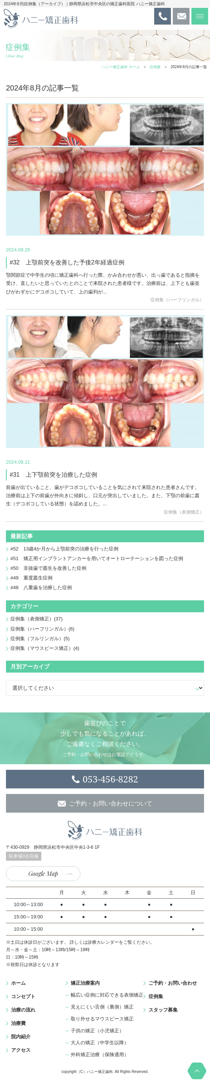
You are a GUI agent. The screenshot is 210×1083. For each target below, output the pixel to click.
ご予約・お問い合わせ (173, 983)
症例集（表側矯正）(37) (36, 619)
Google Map (43, 873)
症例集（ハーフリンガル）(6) (42, 629)
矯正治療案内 (85, 983)
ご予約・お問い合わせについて (110, 803)
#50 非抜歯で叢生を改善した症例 (48, 568)
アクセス (21, 1050)
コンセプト (23, 996)
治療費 (18, 1023)
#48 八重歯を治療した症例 (41, 587)
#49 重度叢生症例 (31, 578)
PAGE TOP (197, 1071)
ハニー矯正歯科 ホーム (121, 67)
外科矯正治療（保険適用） (100, 1054)
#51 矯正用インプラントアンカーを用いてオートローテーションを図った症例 (96, 558)
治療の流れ (23, 1010)
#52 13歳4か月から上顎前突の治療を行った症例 (64, 549)
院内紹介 (21, 1036)
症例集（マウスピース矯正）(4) (44, 648)
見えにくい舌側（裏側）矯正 (102, 1007)
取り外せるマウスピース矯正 (102, 1019)
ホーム (18, 983)
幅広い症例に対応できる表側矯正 (107, 995)
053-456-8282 (110, 779)
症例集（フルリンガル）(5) (40, 638)
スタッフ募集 (163, 1010)
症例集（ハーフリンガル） (177, 299)
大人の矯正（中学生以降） (100, 1042)
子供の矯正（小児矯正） (97, 1030)
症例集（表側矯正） (184, 512)
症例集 (155, 67)
